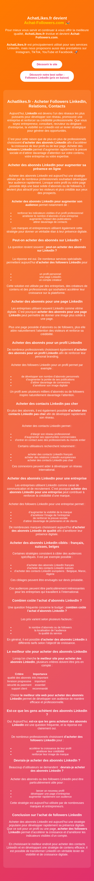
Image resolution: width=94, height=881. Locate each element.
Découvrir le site (47, 64)
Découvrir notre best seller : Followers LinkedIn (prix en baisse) (47, 76)
